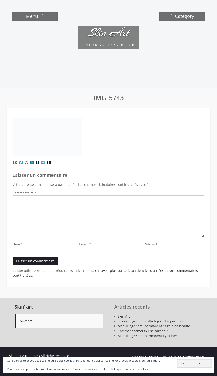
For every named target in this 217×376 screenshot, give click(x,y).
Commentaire (24, 193)
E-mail (85, 244)
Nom (18, 244)
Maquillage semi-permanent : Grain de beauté (154, 326)
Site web (151, 244)
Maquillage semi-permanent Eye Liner (147, 336)
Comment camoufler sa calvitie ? (143, 331)
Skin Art (108, 32)
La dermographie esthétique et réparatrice (151, 321)
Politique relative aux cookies (129, 369)
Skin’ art (24, 307)
